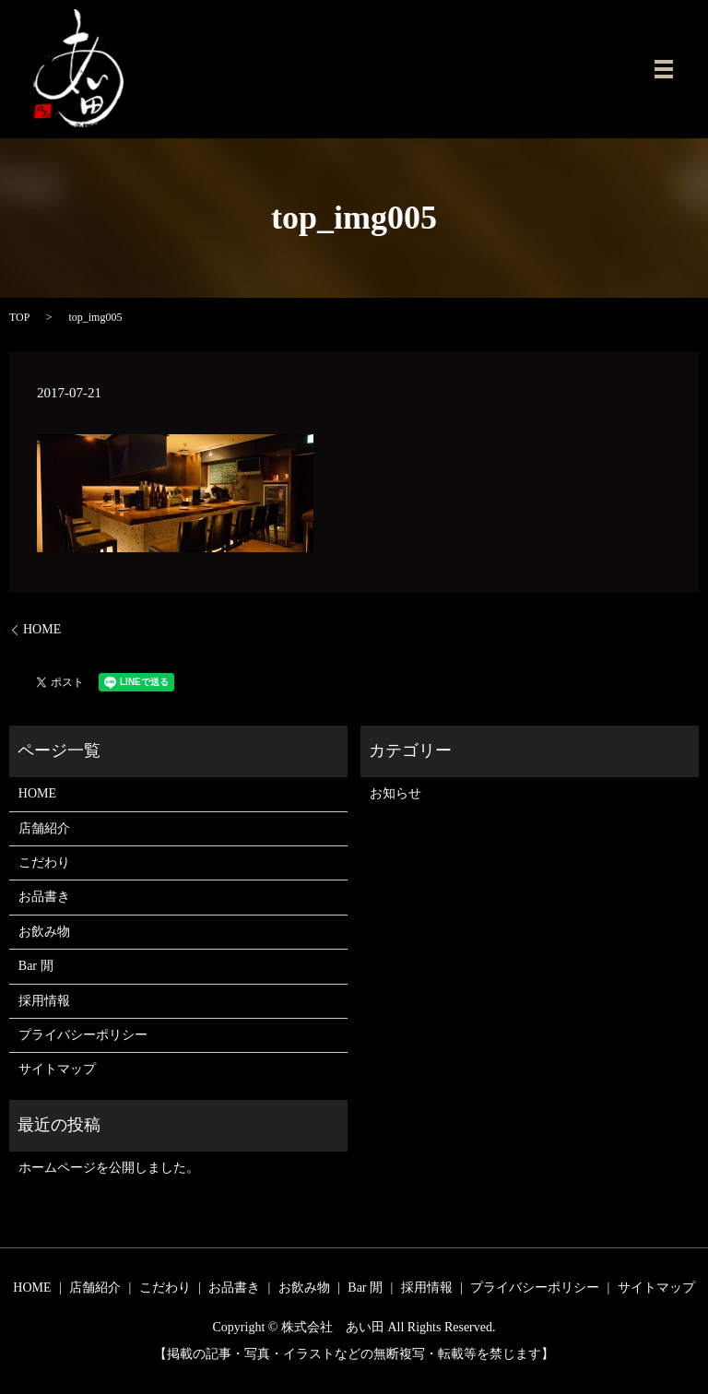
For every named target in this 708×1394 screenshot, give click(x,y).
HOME (42, 629)
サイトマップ (57, 1069)
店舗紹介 (44, 828)
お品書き (44, 897)
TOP (19, 317)
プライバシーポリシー (83, 1035)
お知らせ (395, 793)
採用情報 (44, 1001)
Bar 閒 (35, 966)
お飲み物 (44, 932)
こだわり (44, 862)
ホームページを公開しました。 (108, 1168)
